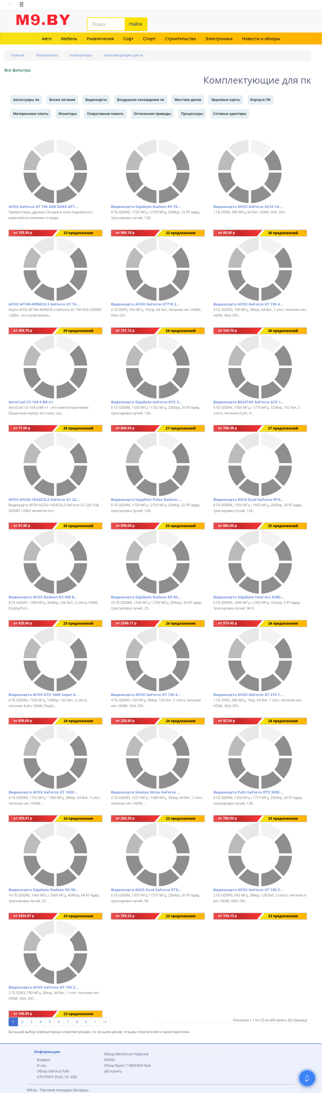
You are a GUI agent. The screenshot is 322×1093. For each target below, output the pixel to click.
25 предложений (181, 525)
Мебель (69, 38)
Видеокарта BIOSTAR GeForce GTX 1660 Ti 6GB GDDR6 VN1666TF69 (249, 402)
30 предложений (283, 232)
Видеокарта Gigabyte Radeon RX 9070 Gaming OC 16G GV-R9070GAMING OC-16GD (146, 597)
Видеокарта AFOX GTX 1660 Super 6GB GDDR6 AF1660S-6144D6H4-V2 (44, 695)
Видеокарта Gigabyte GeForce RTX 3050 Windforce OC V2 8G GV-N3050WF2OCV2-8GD (146, 402)
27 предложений (181, 428)
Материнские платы (30, 114)
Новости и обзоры (261, 38)
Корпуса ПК (260, 100)
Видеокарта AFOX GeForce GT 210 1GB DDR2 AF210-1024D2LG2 (249, 695)
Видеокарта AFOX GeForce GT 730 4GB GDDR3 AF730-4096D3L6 (249, 304)
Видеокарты (96, 100)
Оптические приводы (152, 114)
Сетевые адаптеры (229, 114)
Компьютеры (81, 55)
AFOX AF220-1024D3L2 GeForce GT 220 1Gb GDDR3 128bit (44, 499)
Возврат (43, 1059)
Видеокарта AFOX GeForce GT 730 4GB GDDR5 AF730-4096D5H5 (146, 695)
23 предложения (181, 818)
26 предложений (78, 525)
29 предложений (78, 330)
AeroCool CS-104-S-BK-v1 (31, 402)
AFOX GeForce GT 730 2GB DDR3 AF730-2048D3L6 (44, 207)
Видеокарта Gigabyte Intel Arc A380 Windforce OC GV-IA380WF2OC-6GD (249, 597)
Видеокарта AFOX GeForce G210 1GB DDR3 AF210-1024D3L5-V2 (249, 207)
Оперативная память (105, 114)
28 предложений (181, 330)
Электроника (219, 38)
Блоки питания (62, 100)
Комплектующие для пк (123, 55)
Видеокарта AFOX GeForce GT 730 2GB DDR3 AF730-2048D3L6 (44, 987)
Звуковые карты (225, 100)
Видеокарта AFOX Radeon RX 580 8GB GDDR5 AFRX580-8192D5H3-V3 (44, 597)
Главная (17, 55)
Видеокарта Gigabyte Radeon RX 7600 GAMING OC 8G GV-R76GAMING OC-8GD (146, 207)
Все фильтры (17, 70)
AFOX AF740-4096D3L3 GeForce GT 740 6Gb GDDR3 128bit (44, 304)
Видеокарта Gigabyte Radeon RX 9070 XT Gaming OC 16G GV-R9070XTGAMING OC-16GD (44, 890)
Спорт (149, 38)
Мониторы (67, 114)
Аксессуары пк (26, 100)
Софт (128, 38)
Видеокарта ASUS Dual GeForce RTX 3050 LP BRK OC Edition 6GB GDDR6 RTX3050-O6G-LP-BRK (146, 890)
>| (105, 1021)
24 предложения (181, 623)
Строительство (180, 38)
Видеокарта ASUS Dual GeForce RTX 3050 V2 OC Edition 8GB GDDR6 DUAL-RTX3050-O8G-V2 (249, 499)
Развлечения (100, 38)
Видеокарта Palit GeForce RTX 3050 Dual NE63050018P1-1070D (249, 792)
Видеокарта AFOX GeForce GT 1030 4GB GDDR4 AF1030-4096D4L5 (44, 792)
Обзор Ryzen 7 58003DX (123, 1065)
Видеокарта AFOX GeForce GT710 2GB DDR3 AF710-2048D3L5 (146, 304)
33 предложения (78, 232)
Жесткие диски (187, 100)
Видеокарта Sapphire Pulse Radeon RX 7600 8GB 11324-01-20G (146, 499)
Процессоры (192, 114)
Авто (47, 38)
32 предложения (181, 232)
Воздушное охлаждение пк (140, 100)
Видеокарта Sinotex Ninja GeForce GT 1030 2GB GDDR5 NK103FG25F (146, 792)
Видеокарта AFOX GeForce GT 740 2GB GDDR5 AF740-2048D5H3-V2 (249, 890)
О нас (41, 1065)
